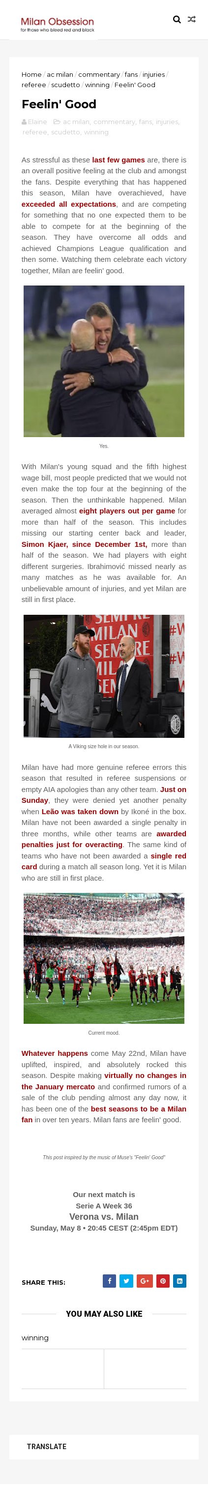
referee (34, 85)
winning (98, 85)
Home (32, 75)
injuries (154, 75)
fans (131, 75)
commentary (99, 75)
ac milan (60, 75)
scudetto (66, 85)
